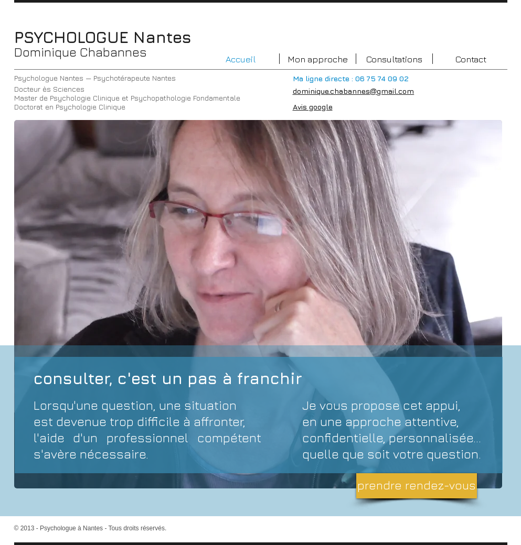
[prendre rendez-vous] (416, 485)
